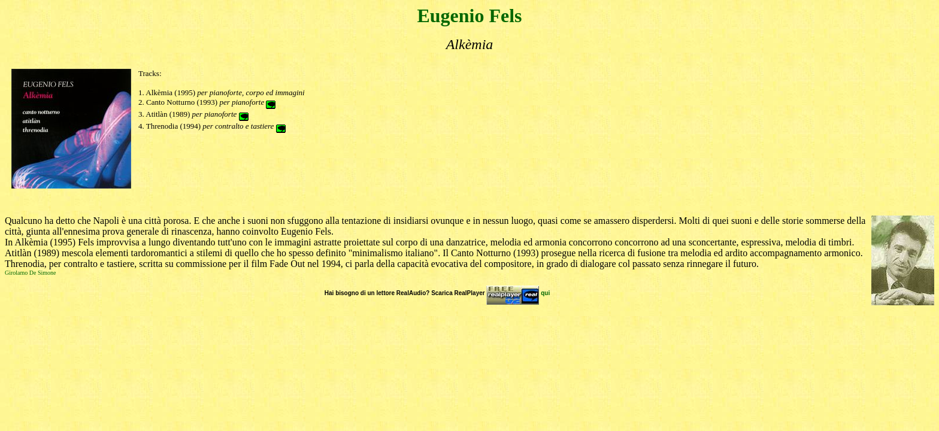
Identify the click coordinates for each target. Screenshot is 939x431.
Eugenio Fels (469, 15)
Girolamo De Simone (30, 272)
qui (545, 293)
